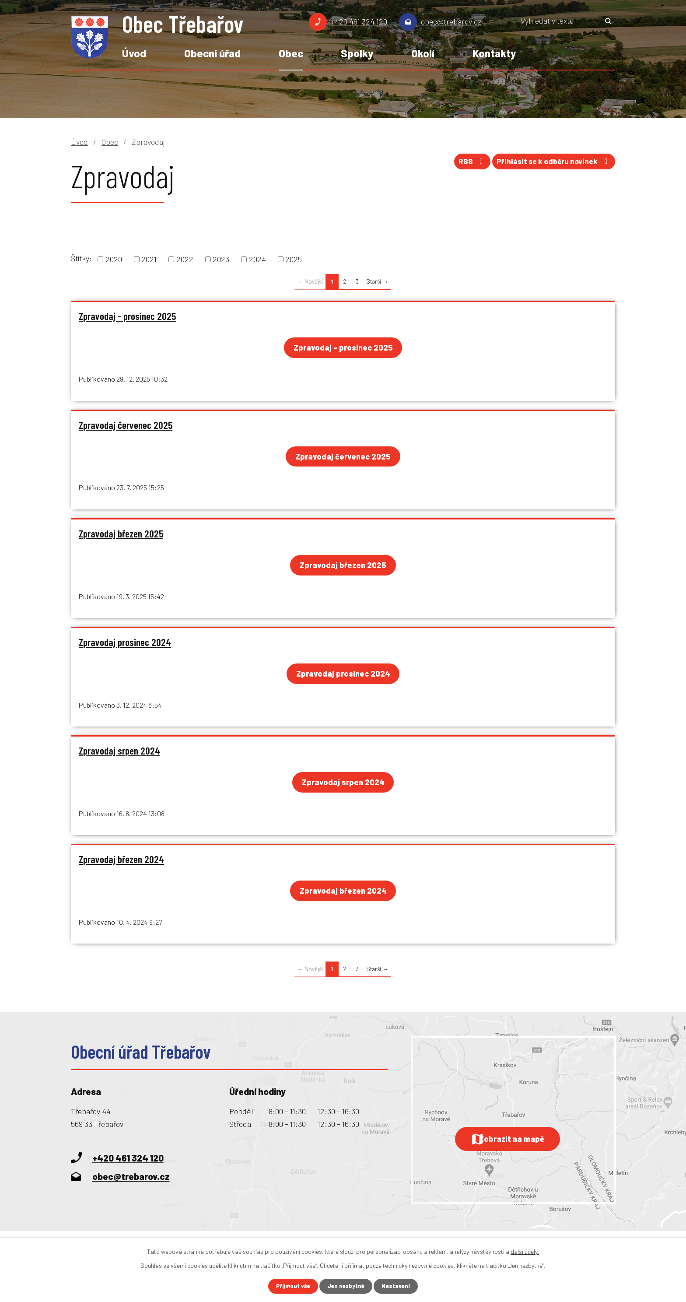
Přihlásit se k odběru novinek (550, 164)
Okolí (422, 53)
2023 (221, 259)
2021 (149, 259)
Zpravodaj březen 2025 (121, 536)
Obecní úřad (212, 53)
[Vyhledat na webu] (568, 23)
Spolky (357, 53)
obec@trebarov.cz (451, 21)
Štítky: (81, 258)
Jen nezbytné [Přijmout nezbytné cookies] (347, 1286)
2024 (257, 259)
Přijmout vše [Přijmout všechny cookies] (291, 1286)
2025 (293, 259)
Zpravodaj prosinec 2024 (125, 645)
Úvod (134, 53)
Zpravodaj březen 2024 (121, 864)
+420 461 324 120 (359, 21)
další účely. (525, 1250)
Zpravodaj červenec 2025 (125, 426)
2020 (113, 259)
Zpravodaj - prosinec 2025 (127, 316)
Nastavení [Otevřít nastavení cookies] (398, 1286)
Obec (291, 53)
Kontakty (494, 53)
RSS (461, 164)
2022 (184, 259)
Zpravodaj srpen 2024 (119, 755)
